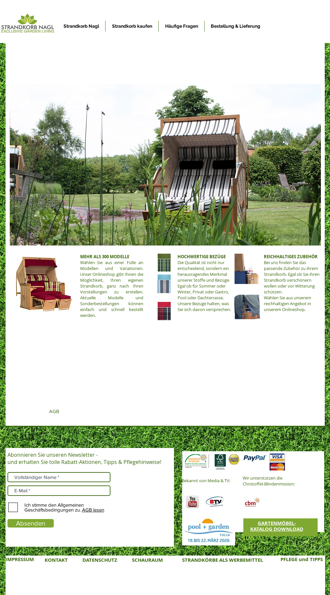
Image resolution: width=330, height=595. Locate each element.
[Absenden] (30, 523)
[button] (165, 164)
